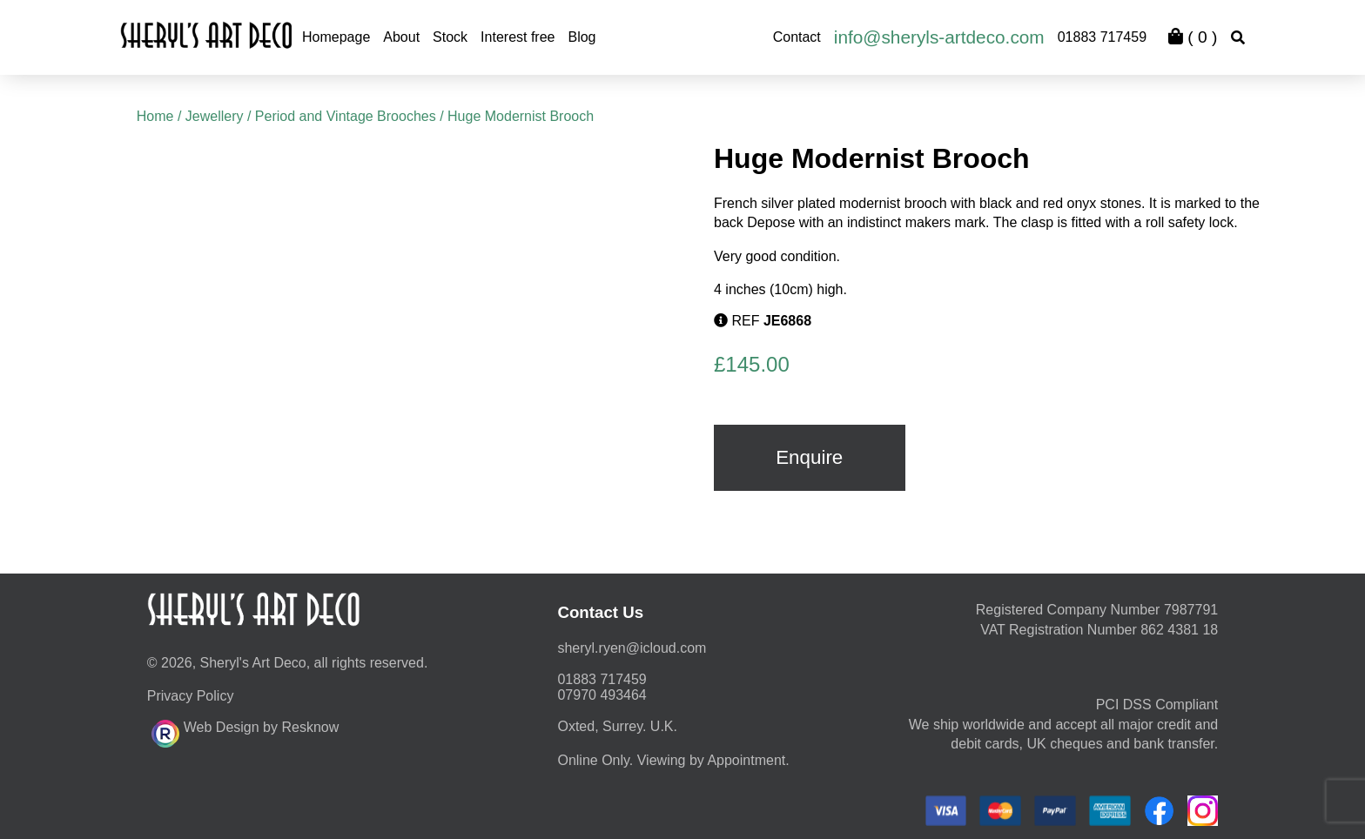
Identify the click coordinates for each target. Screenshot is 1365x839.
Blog (581, 37)
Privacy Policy (190, 695)
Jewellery (214, 116)
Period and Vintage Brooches (345, 116)
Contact (797, 37)
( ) (1192, 37)
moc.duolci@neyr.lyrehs (631, 648)
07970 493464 (601, 695)
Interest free (518, 37)
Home (155, 116)
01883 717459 (1102, 37)
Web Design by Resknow (245, 731)
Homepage (336, 37)
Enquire (809, 457)
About (401, 37)
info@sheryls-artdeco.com (939, 37)
